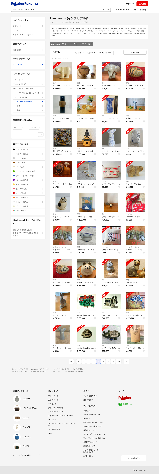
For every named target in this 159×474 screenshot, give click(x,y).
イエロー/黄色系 (28, 184)
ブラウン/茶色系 (28, 162)
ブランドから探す (139, 10)
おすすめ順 (92, 53)
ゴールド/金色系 (28, 206)
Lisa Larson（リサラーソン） (63, 44)
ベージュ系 (28, 167)
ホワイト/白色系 (28, 154)
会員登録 (142, 4)
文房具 (29, 110)
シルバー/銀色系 (28, 202)
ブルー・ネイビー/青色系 (28, 176)
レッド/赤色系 (28, 193)
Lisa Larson (28, 65)
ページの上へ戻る (133, 458)
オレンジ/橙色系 (28, 198)
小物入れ (104, 181)
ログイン (130, 4)
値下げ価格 (28, 50)
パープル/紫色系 (28, 180)
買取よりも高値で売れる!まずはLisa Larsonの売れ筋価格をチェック (28, 233)
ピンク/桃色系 (28, 189)
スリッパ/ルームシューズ (61, 247)
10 (119, 361)
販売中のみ (81, 53)
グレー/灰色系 (28, 158)
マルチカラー (28, 211)
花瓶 (103, 116)
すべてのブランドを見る (22, 455)
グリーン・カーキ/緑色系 (28, 171)
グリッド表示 (105, 53)
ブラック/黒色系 (28, 149)
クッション (129, 148)
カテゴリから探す (122, 10)
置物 (54, 83)
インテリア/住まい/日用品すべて (29, 93)
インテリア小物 (85, 44)
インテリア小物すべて (30, 102)
